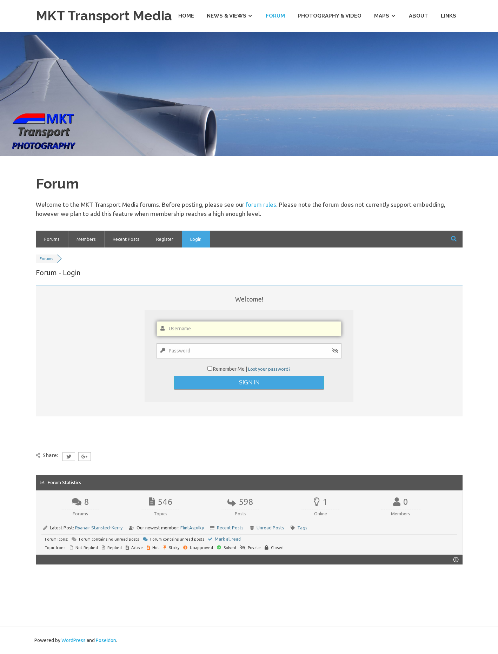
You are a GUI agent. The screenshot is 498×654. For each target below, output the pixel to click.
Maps (381, 16)
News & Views (226, 16)
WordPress (73, 640)
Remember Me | (230, 369)
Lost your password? (269, 368)
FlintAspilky (192, 527)
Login (195, 239)
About (418, 16)
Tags (302, 527)
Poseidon (106, 640)
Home (186, 16)
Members (86, 239)
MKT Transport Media (104, 16)
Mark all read (224, 539)
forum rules (261, 204)
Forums (52, 239)
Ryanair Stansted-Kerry (98, 527)
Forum (275, 16)
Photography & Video (329, 16)
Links (448, 16)
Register (164, 239)
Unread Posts (270, 527)
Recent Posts (126, 239)
